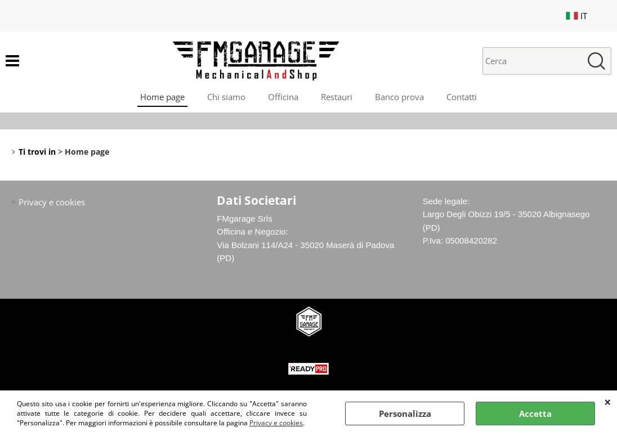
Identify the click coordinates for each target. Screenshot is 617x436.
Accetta (535, 413)
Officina (283, 96)
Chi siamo (226, 96)
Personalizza (405, 413)
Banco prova (399, 96)
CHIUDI (607, 401)
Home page (162, 96)
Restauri (336, 96)
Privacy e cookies (276, 423)
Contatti (461, 96)
